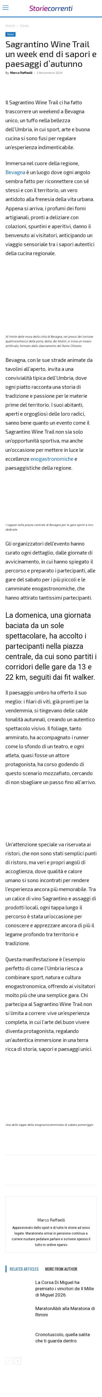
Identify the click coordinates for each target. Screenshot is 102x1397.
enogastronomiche (51, 459)
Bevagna (15, 172)
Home (10, 25)
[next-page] (17, 1361)
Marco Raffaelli (21, 72)
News (24, 25)
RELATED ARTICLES (24, 1269)
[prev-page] (8, 1361)
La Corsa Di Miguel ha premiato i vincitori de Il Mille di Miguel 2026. (64, 1289)
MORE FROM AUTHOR (61, 1269)
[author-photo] (51, 1211)
